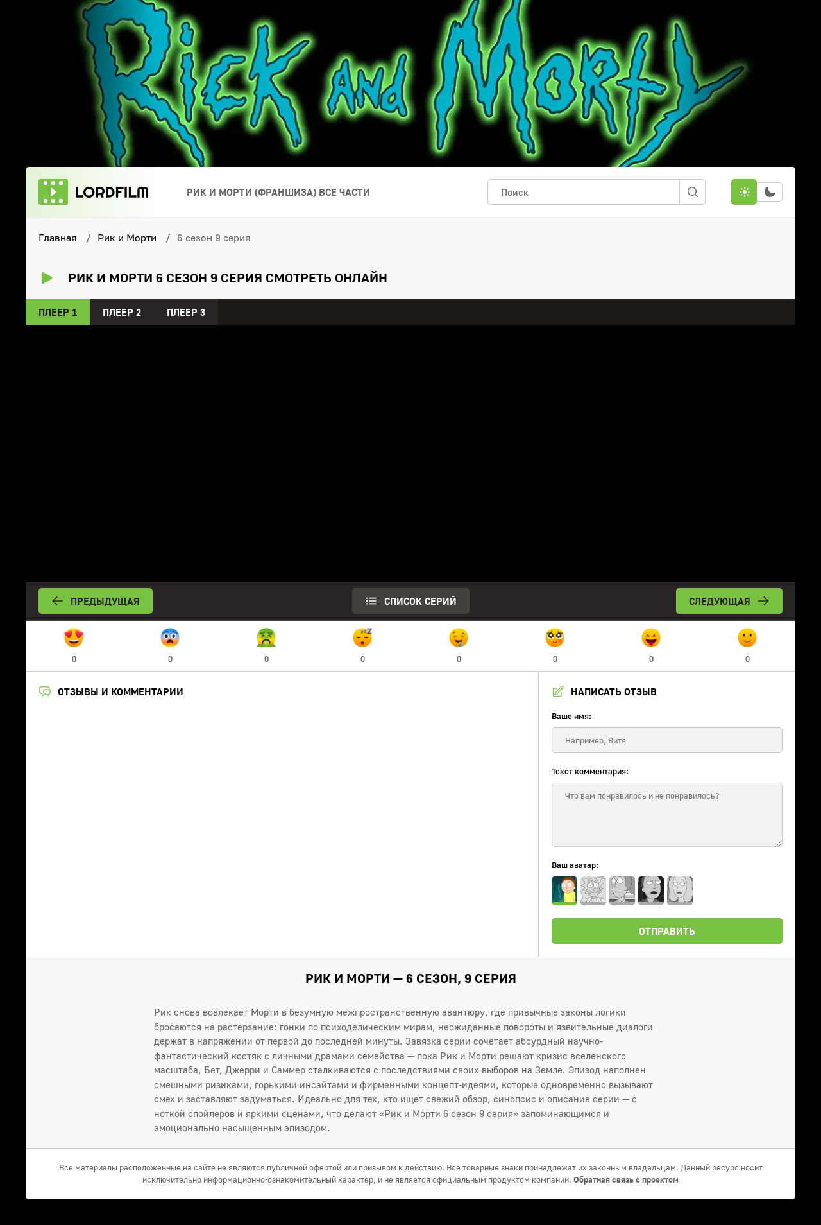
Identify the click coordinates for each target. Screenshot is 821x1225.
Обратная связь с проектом (626, 1179)
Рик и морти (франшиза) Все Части (278, 192)
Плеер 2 (122, 312)
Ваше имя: (571, 716)
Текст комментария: (590, 771)
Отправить (667, 931)
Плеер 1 (57, 312)
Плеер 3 (186, 312)
